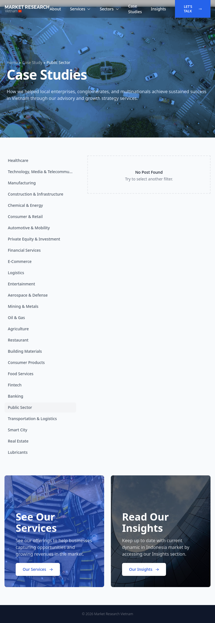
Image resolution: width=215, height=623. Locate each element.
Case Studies (135, 8)
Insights (158, 9)
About (55, 9)
